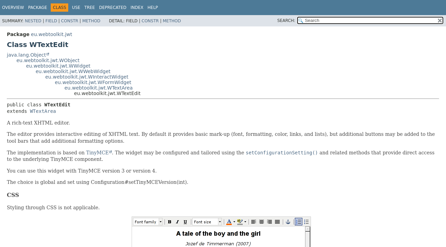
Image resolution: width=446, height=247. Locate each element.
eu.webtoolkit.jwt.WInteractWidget (86, 77)
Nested (33, 21)
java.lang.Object (26, 55)
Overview (13, 7)
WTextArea (43, 111)
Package (37, 7)
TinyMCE (97, 152)
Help (152, 7)
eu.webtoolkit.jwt (51, 34)
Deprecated (112, 7)
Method (91, 21)
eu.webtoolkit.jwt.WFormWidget (93, 82)
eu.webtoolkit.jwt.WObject (48, 60)
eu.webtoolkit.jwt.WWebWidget (73, 71)
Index (137, 7)
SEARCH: (286, 20)
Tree (89, 7)
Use (76, 7)
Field (51, 21)
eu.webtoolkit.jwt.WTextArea (98, 88)
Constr (69, 21)
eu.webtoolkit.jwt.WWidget (58, 66)
